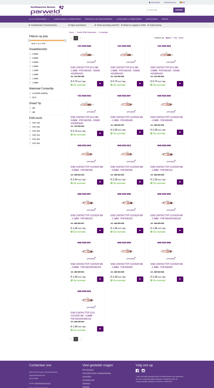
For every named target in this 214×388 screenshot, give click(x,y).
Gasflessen (152, 19)
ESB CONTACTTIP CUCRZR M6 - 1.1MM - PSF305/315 (127, 217)
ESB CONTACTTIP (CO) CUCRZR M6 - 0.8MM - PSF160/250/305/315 (83, 315)
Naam (168, 38)
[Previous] (71, 38)
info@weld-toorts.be (42, 383)
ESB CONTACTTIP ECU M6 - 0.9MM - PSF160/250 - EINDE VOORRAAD (165, 70)
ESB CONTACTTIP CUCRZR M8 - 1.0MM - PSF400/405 (166, 118)
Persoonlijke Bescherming (98, 19)
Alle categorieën (39, 19)
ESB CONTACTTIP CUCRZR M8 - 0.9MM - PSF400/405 (87, 168)
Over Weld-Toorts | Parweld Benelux (96, 373)
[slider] (29, 40)
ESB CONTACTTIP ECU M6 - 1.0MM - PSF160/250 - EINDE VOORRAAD (125, 70)
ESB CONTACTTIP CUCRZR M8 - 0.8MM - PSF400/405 (127, 168)
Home (71, 32)
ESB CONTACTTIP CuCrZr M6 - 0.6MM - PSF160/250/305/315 (87, 265)
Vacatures (86, 383)
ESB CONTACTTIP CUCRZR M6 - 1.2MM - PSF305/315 (87, 217)
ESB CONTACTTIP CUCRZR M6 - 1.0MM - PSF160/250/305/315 (166, 217)
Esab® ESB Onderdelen (86, 32)
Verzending (86, 376)
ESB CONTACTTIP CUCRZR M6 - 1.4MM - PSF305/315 (166, 168)
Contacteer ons (88, 380)
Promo (165, 19)
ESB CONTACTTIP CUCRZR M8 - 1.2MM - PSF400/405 (127, 118)
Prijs (175, 38)
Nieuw (181, 38)
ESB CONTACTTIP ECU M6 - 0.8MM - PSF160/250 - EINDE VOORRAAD (85, 120)
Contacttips (103, 32)
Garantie (85, 387)
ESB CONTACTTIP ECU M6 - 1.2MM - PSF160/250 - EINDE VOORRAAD (85, 70)
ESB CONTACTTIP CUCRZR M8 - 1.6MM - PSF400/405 (127, 265)
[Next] (80, 38)
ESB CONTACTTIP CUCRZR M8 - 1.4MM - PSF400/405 (166, 265)
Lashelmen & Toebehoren (129, 19)
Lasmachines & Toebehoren (67, 19)
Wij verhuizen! (88, 370)
